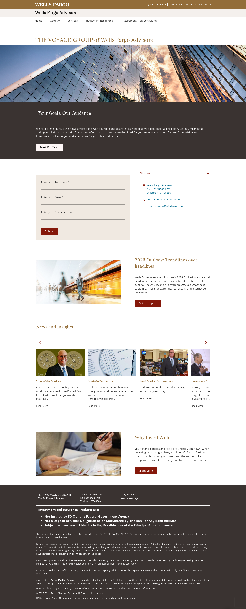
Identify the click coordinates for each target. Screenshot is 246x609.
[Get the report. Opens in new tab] (148, 303)
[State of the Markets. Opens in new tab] (60, 378)
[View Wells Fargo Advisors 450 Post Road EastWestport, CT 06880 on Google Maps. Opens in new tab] (159, 188)
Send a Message (129, 498)
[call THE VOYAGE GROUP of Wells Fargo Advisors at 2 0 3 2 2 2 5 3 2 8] (163, 199)
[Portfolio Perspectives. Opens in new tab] (112, 378)
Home (38, 20)
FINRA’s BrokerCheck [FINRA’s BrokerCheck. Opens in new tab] (47, 597)
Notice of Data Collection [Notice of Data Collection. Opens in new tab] (88, 588)
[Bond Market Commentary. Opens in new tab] (164, 374)
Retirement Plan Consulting (140, 20)
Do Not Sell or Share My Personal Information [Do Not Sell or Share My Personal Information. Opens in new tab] (130, 588)
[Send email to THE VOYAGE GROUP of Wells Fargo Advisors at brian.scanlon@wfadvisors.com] (166, 206)
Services (73, 20)
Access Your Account (198, 4)
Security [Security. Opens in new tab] (67, 588)
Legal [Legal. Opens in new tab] (57, 588)
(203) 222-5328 (157, 4)
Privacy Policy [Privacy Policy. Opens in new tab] (43, 588)
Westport (146, 173)
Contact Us (175, 4)
